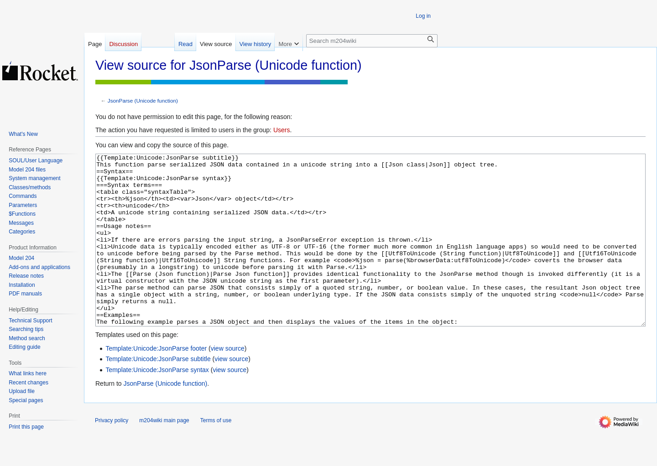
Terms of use (216, 454)
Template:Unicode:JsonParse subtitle (157, 393)
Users (281, 130)
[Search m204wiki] (372, 40)
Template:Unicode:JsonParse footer (156, 382)
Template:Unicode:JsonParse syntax (157, 404)
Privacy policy (111, 454)
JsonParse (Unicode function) (143, 101)
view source (228, 382)
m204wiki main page (164, 454)
